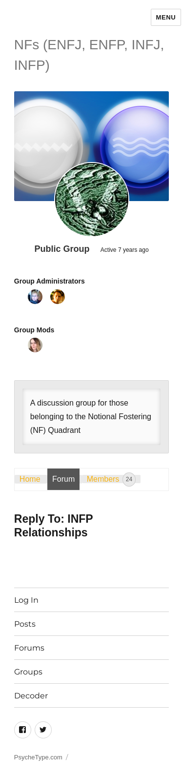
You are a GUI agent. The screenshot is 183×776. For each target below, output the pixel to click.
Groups (28, 671)
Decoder (31, 695)
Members (111, 479)
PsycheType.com (38, 757)
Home (30, 479)
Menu (166, 17)
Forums (29, 648)
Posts (25, 624)
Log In (26, 600)
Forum (63, 479)
